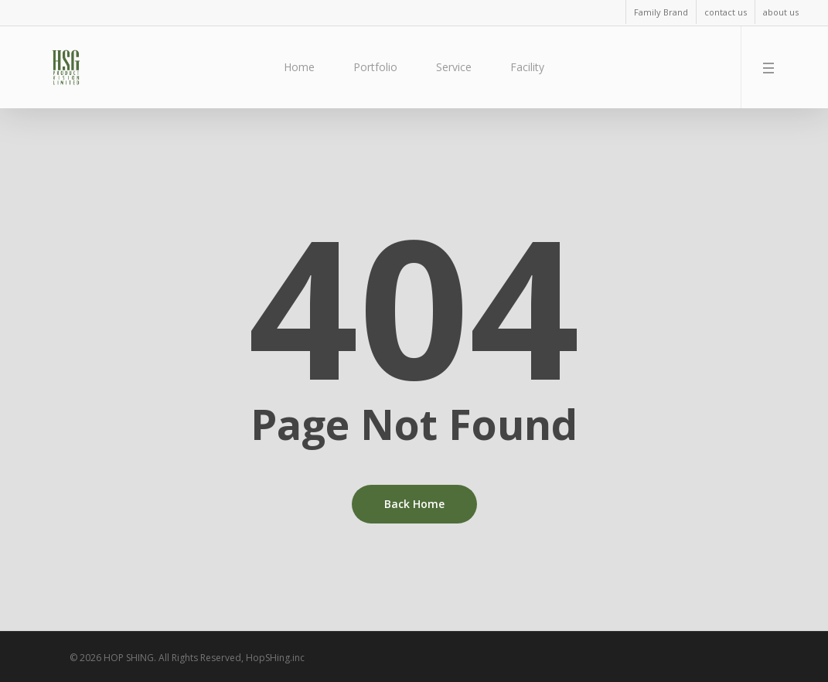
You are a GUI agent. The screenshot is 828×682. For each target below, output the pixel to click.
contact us (725, 12)
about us (781, 12)
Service (454, 67)
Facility (527, 67)
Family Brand (661, 12)
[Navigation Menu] (772, 67)
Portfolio (375, 67)
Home (299, 67)
